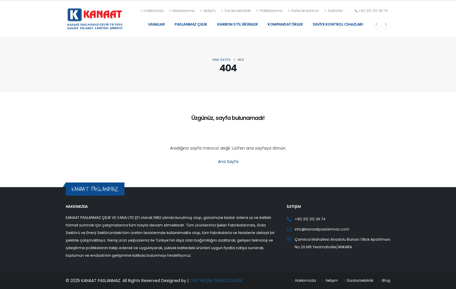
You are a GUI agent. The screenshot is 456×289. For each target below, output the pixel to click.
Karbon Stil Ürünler (237, 24)
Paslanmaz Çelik (190, 24)
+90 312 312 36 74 (373, 10)
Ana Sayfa (228, 161)
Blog (386, 280)
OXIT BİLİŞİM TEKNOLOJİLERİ (216, 280)
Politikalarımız (269, 10)
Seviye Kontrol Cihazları (338, 24)
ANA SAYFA (221, 59)
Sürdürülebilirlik (236, 10)
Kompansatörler (285, 24)
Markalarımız (182, 10)
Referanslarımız (303, 10)
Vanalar (156, 24)
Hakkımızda (151, 10)
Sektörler (333, 10)
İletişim (207, 10)
